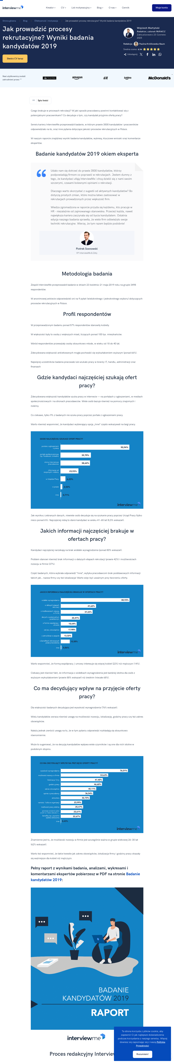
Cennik (125, 7)
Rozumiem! (142, 1054)
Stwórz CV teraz (15, 58)
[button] (87, 78)
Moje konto (162, 7)
